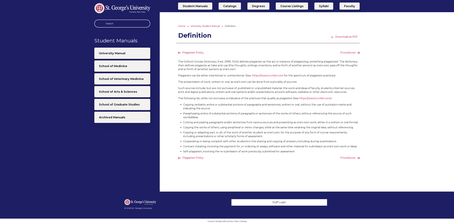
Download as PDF (344, 36)
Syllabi (324, 6)
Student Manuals (195, 6)
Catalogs (229, 6)
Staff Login (279, 202)
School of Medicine (113, 66)
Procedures (347, 52)
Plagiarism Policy (193, 52)
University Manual (112, 53)
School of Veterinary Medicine (121, 79)
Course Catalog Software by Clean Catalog (227, 221)
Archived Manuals (112, 117)
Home (181, 26)
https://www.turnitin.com (268, 75)
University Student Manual (205, 26)
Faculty (349, 6)
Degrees (258, 6)
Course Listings (291, 6)
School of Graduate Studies (119, 104)
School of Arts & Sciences (118, 91)
